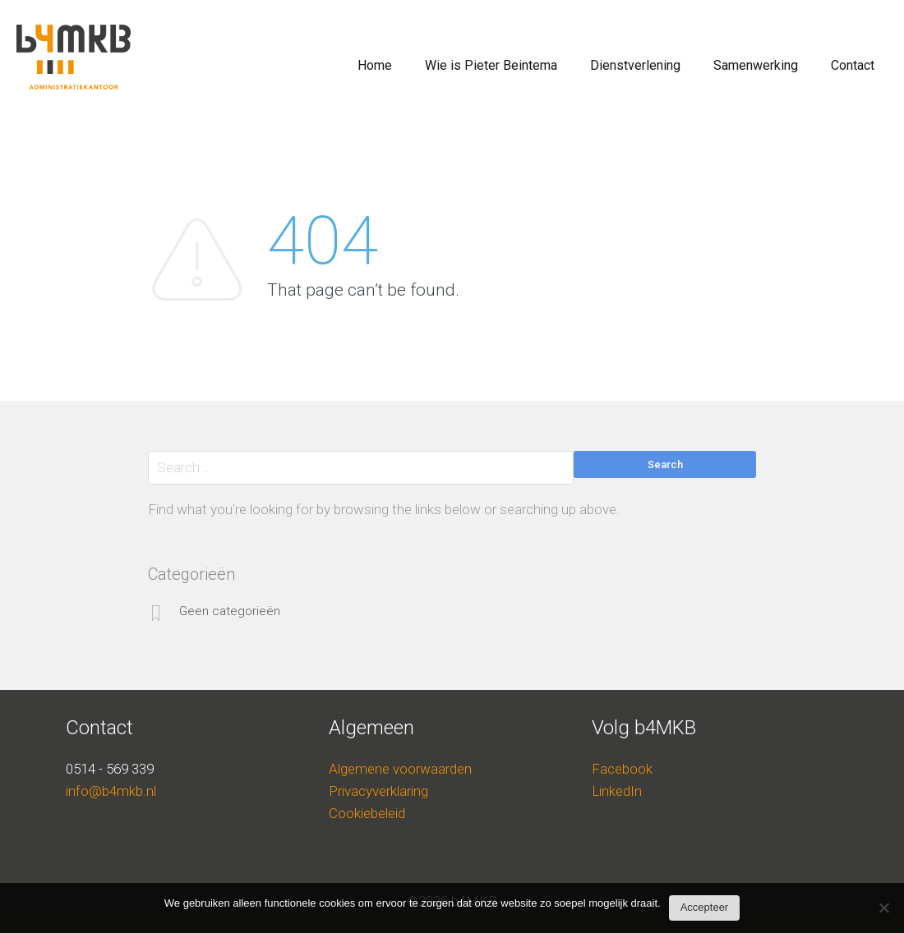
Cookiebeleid (367, 813)
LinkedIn (617, 791)
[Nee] (883, 912)
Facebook (622, 769)
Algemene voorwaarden (400, 769)
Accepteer (704, 907)
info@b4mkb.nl (111, 791)
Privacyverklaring (378, 791)
